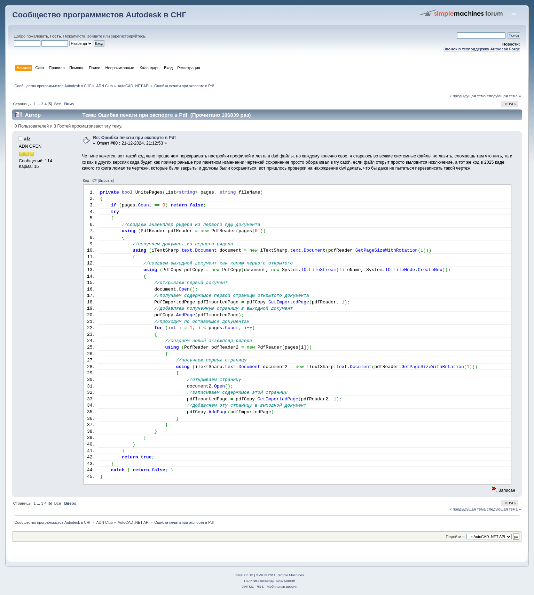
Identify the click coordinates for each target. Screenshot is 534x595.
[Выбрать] (106, 180)
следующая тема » (504, 96)
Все (57, 104)
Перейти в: (456, 537)
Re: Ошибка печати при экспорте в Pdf (134, 137)
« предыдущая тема (467, 96)
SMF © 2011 (266, 575)
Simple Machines (290, 575)
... (39, 104)
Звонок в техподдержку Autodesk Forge (481, 49)
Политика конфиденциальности (269, 580)
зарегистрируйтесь (128, 36)
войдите (94, 36)
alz (27, 138)
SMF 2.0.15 (244, 575)
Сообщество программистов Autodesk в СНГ (99, 14)
